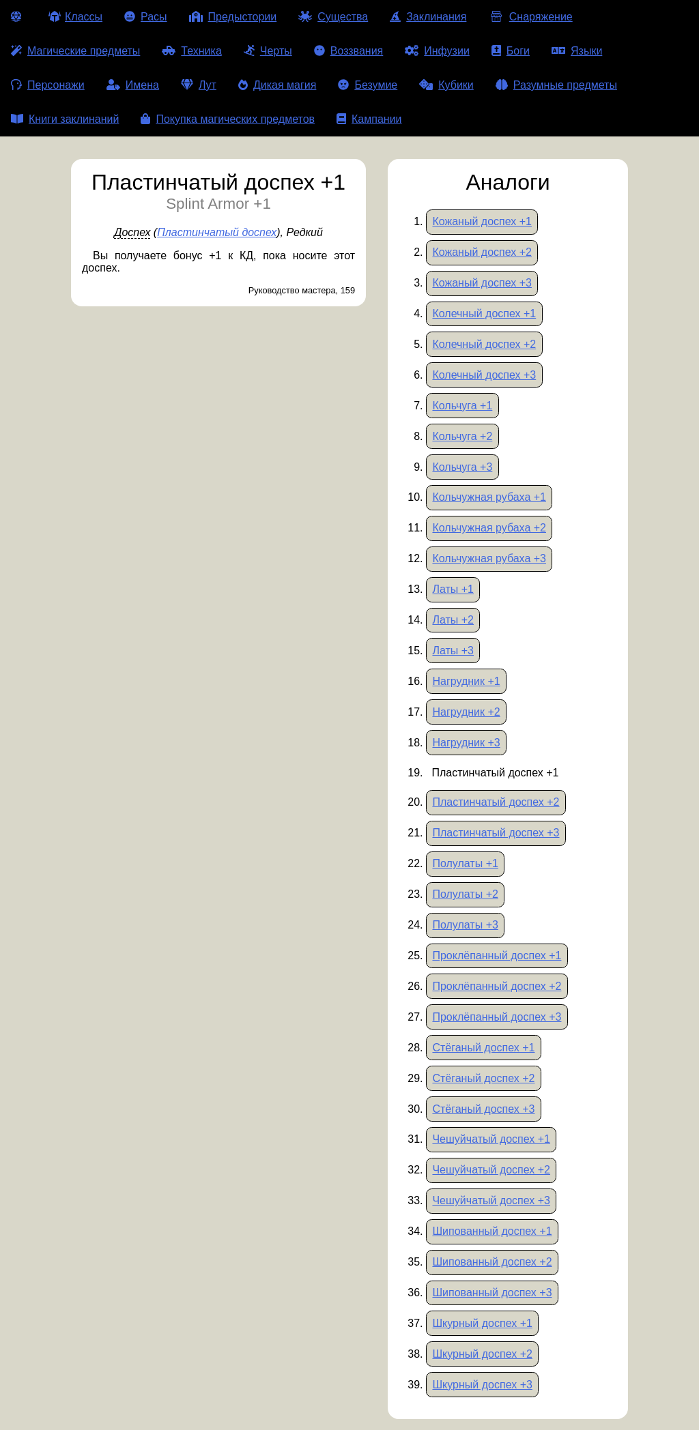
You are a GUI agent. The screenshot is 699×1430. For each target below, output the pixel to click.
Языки (577, 51)
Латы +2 (453, 620)
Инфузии (437, 51)
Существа (333, 17)
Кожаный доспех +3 (482, 283)
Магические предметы (75, 51)
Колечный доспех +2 (484, 344)
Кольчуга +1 (462, 405)
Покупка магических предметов (228, 119)
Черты (268, 51)
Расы (145, 17)
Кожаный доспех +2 (482, 252)
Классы (75, 17)
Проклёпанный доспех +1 (496, 955)
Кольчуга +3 (462, 467)
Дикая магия (277, 85)
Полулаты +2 (465, 894)
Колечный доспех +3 (484, 375)
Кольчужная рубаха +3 (489, 558)
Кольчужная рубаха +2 (489, 528)
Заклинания (428, 17)
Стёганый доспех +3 (483, 1109)
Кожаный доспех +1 (482, 221)
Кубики (446, 85)
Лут (198, 85)
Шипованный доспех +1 (492, 1231)
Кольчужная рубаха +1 (489, 497)
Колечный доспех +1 (484, 313)
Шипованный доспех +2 (492, 1262)
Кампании (369, 119)
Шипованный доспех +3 (492, 1292)
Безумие (367, 85)
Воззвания (349, 51)
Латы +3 (453, 650)
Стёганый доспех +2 (483, 1078)
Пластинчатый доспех (216, 232)
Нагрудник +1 (466, 681)
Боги (510, 51)
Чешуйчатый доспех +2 (491, 1170)
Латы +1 (453, 589)
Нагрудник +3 (466, 742)
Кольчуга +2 (462, 436)
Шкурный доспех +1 (482, 1323)
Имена (132, 85)
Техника (191, 51)
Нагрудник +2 (466, 712)
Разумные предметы (556, 85)
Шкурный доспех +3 (482, 1384)
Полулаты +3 (465, 925)
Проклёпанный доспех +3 (496, 1017)
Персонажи (48, 85)
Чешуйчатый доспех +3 (491, 1200)
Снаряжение (530, 17)
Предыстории (233, 17)
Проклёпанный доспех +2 (496, 986)
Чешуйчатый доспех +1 (491, 1139)
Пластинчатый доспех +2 (495, 802)
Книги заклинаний (65, 119)
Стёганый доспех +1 (483, 1047)
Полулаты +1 (465, 863)
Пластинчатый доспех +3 (495, 832)
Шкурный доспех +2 (482, 1354)
